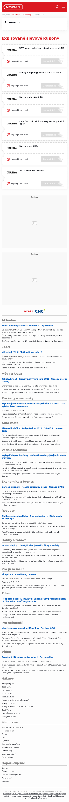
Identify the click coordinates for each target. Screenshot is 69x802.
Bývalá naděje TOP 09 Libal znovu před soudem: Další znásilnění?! (30, 392)
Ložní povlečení (8, 754)
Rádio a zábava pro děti (12, 774)
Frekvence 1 (7, 778)
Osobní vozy (7, 690)
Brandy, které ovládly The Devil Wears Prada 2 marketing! (27, 579)
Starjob (5, 768)
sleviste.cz (16, 15)
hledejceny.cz (8, 683)
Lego (4, 737)
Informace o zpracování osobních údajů (29, 796)
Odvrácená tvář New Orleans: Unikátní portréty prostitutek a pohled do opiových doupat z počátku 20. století (32, 331)
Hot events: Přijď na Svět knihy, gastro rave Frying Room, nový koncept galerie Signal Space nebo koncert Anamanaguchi (33, 586)
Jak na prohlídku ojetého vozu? (15, 700)
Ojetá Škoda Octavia (11, 713)
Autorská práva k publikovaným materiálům (22, 794)
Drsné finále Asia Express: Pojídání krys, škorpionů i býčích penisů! (30, 389)
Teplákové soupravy (10, 747)
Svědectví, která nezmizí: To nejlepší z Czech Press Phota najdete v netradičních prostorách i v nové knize (31, 551)
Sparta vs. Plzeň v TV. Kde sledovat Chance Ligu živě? (25, 368)
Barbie (4, 734)
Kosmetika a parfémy (11, 744)
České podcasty (8, 771)
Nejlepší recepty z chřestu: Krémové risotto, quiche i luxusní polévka (32, 414)
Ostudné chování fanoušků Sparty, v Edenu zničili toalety (26, 661)
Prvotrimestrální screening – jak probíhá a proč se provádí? (27, 417)
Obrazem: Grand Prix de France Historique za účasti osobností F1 (30, 441)
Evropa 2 (5, 781)
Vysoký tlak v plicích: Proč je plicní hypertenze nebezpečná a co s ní (31, 611)
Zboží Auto (6, 710)
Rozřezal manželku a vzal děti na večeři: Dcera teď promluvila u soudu (32, 341)
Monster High (8, 731)
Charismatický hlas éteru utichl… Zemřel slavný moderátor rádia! (29, 386)
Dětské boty (7, 751)
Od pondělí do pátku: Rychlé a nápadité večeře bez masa (27, 523)
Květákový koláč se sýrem (13, 410)
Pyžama (5, 741)
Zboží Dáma (7, 693)
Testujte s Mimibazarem (12, 727)
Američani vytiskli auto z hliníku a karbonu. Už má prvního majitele (31, 444)
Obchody (27, 15)
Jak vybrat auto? (9, 717)
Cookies (51, 796)
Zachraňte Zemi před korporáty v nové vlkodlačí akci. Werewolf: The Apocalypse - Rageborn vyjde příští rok (31, 639)
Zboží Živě (6, 687)
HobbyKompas (8, 703)
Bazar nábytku (8, 757)
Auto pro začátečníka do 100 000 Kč (17, 707)
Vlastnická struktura (39, 798)
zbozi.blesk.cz (8, 697)
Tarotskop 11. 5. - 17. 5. (10, 582)
